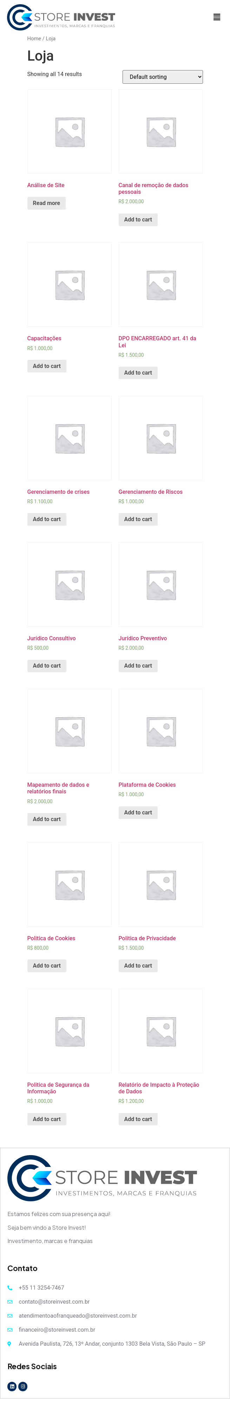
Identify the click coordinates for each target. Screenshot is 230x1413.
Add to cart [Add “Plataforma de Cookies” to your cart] (138, 812)
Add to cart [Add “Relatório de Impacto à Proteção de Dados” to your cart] (138, 1119)
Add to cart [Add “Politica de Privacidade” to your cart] (138, 965)
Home (34, 38)
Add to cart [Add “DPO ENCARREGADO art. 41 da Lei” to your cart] (138, 372)
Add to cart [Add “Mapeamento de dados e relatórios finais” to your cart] (47, 819)
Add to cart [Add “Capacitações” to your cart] (47, 366)
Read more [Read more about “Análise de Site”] (46, 203)
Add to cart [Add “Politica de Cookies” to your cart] (47, 965)
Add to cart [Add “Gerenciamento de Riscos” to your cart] (138, 519)
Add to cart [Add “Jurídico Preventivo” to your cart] (138, 665)
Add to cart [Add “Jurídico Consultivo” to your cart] (47, 665)
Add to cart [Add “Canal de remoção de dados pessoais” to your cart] (138, 219)
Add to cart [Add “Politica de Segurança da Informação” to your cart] (47, 1119)
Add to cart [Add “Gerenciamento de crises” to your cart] (47, 519)
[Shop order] (163, 77)
